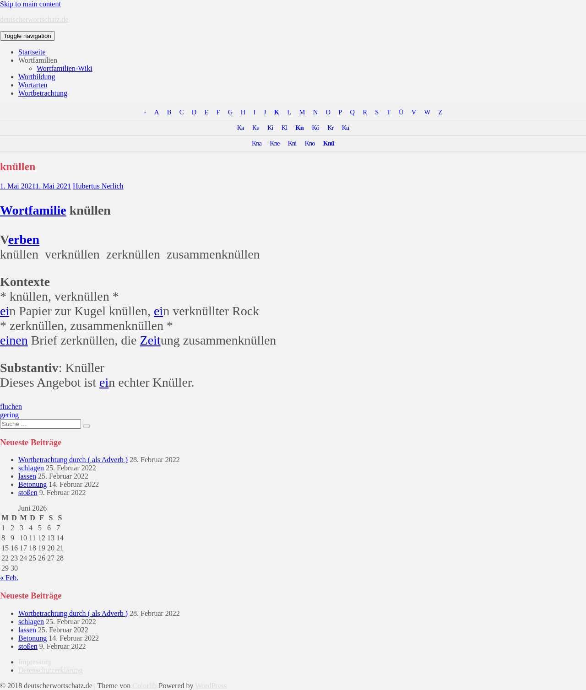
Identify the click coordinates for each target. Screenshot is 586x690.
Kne (274, 143)
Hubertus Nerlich (98, 186)
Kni (292, 143)
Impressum (34, 662)
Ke (255, 127)
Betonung (32, 484)
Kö (315, 127)
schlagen (31, 468)
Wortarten (33, 85)
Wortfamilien (37, 60)
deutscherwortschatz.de (34, 19)
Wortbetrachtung (42, 93)
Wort (14, 210)
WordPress (211, 686)
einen (14, 340)
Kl (284, 127)
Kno (310, 143)
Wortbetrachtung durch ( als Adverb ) (73, 460)
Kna (256, 143)
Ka (240, 127)
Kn (300, 127)
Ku (345, 127)
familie (47, 210)
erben (23, 239)
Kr (330, 127)
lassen (27, 476)
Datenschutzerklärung (50, 670)
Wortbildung (36, 77)
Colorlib (144, 686)
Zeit (150, 340)
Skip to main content (30, 4)
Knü (328, 143)
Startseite (32, 52)
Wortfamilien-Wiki (64, 68)
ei (4, 311)
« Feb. (9, 578)
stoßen (28, 492)
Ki (270, 127)
